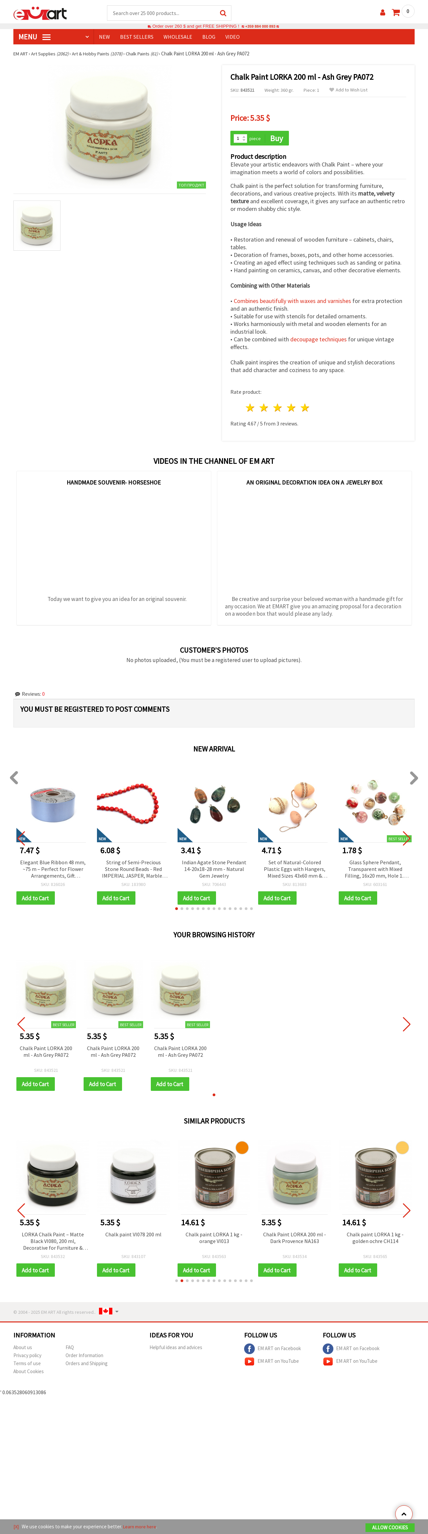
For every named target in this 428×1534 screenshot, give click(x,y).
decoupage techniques (318, 340)
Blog (208, 37)
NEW (104, 37)
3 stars (278, 408)
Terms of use (27, 1365)
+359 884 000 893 (260, 26)
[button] (176, 910)
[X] (16, 1527)
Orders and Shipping (87, 1365)
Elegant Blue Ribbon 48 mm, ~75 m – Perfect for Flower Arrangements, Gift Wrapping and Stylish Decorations (53, 870)
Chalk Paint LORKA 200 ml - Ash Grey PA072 (46, 1052)
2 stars (264, 408)
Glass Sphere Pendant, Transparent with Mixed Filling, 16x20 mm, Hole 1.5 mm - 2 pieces (375, 870)
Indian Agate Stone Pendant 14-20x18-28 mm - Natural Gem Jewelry (214, 870)
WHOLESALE (178, 37)
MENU (34, 37)
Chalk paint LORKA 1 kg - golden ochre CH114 (381, 1239)
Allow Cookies (390, 1528)
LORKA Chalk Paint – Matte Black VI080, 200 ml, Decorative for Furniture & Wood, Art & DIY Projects (59, 1243)
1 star (250, 408)
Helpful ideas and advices (175, 1349)
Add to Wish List (348, 90)
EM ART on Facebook (272, 1351)
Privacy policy (27, 1357)
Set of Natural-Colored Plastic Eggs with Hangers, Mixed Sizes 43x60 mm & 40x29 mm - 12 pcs (294, 870)
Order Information (84, 1357)
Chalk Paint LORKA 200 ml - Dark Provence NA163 (300, 1239)
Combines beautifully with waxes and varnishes (292, 302)
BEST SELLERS (136, 37)
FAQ (70, 1349)
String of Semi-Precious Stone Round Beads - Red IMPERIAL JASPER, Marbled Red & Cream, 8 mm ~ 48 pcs (133, 870)
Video (232, 37)
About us (22, 1349)
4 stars (291, 408)
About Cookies (28, 1373)
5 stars (305, 408)
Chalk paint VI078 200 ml (139, 1236)
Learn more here (140, 1527)
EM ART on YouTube (271, 1363)
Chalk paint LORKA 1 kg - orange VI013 (220, 1239)
